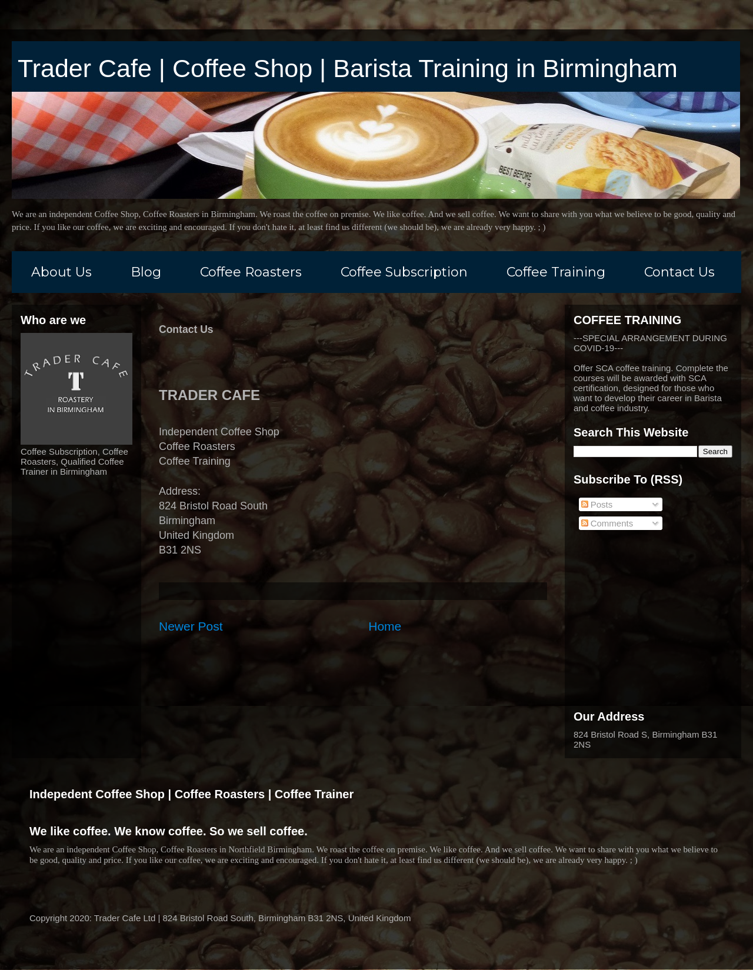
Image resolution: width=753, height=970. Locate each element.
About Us (61, 272)
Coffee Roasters (251, 272)
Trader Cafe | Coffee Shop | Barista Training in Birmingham (348, 68)
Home (384, 626)
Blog (146, 272)
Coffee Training (556, 272)
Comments (607, 523)
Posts (597, 504)
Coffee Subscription (404, 272)
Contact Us (679, 272)
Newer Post (191, 626)
